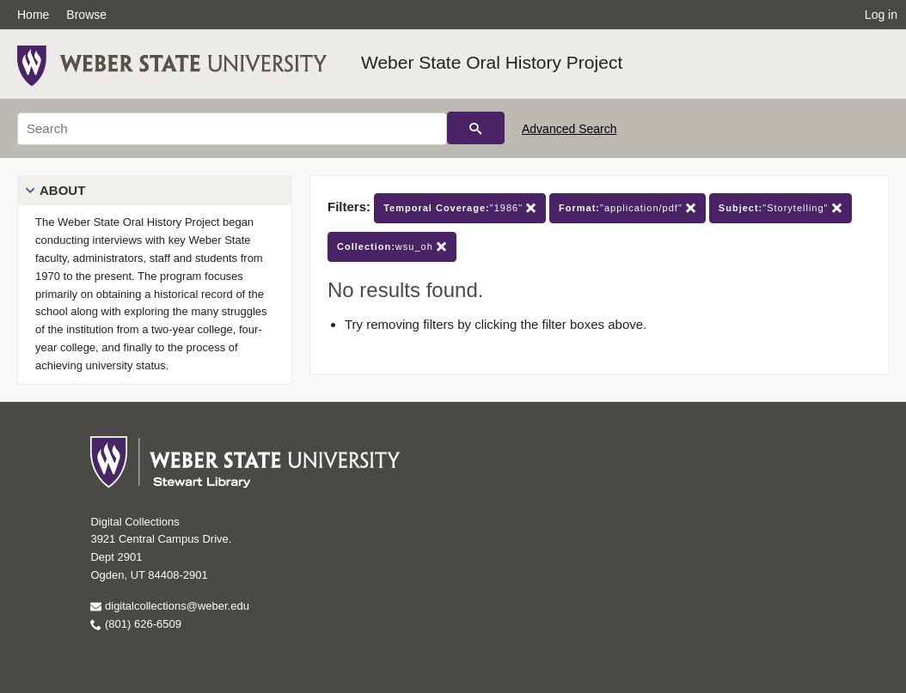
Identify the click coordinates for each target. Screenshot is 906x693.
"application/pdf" (627, 208)
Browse (86, 14)
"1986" (459, 208)
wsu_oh (392, 246)
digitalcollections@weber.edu (169, 605)
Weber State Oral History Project (491, 62)
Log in (881, 14)
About (62, 190)
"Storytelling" (780, 208)
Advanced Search (569, 129)
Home (33, 14)
